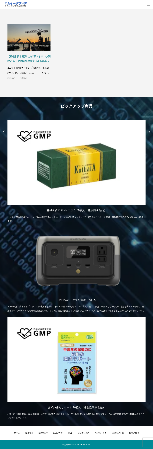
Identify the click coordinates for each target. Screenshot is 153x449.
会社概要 (29, 433)
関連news (23, 78)
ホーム (17, 433)
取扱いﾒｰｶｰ (58, 433)
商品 (70, 433)
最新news (43, 433)
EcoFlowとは (118, 433)
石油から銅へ (83, 433)
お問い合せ (134, 433)
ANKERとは (100, 433)
